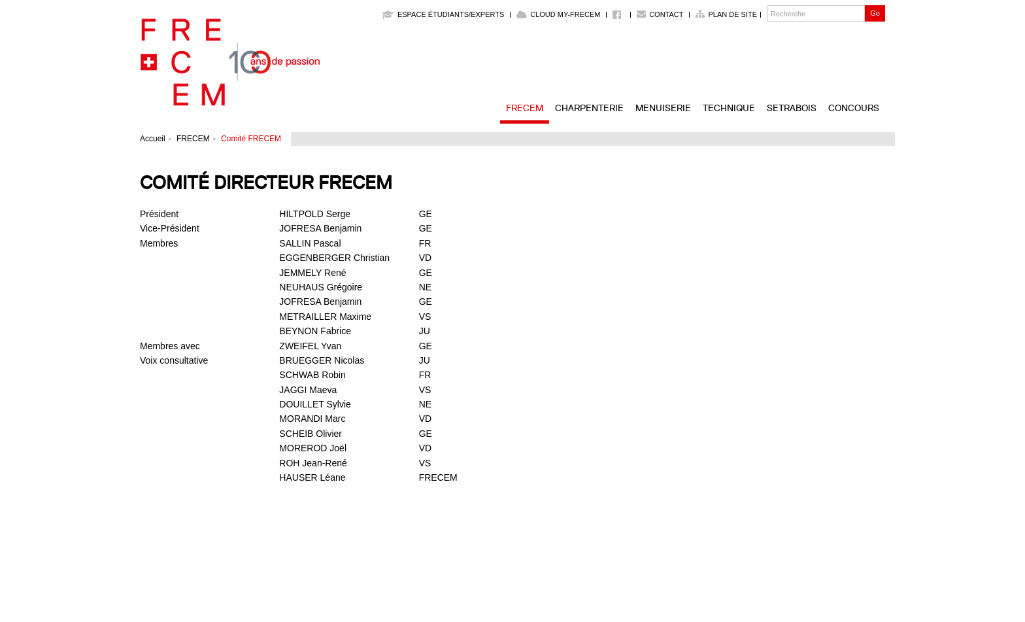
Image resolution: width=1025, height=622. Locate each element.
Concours (853, 108)
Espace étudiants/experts (443, 14)
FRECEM (524, 108)
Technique (729, 108)
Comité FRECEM (251, 138)
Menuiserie (663, 108)
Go (875, 13)
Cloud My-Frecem (558, 14)
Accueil (152, 138)
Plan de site (732, 14)
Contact (666, 14)
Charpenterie (589, 108)
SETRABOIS (791, 108)
